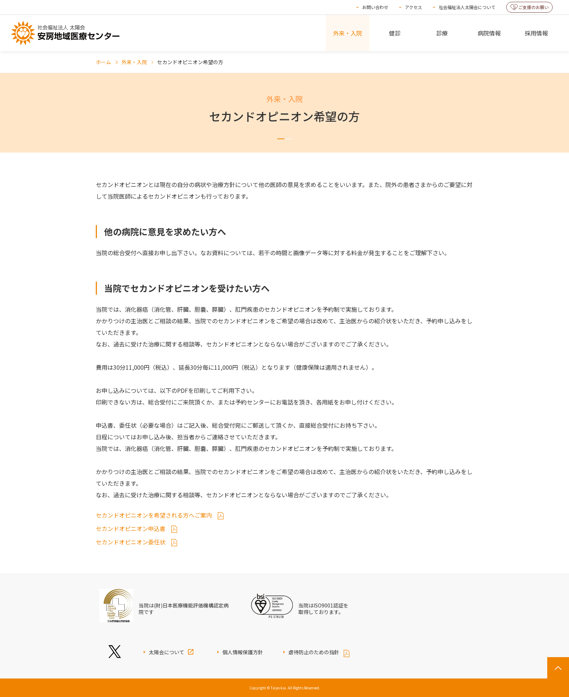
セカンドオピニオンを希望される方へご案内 (154, 515)
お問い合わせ (375, 7)
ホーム (103, 62)
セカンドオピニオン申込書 (131, 528)
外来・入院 (134, 62)
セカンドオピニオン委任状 (131, 542)
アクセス (413, 7)
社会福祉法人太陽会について (467, 7)
